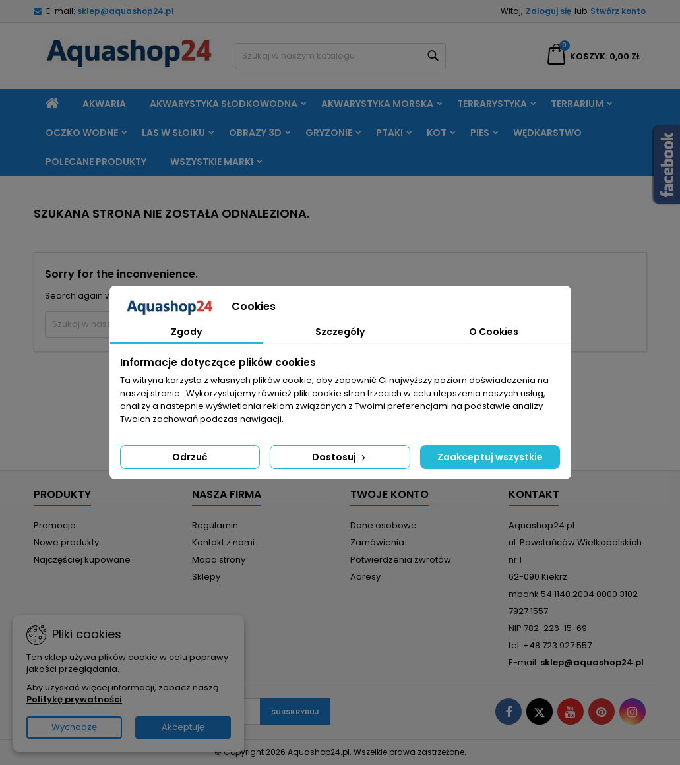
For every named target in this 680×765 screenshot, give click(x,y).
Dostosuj (340, 457)
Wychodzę (74, 727)
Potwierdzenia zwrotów (400, 559)
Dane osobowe (383, 525)
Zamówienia (377, 542)
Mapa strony (218, 559)
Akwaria (104, 103)
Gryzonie (328, 132)
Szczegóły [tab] (340, 331)
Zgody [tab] (186, 331)
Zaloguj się (548, 10)
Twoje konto (389, 494)
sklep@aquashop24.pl (125, 10)
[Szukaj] (340, 56)
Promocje (55, 525)
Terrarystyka (492, 103)
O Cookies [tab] (493, 331)
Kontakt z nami (223, 542)
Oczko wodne (82, 132)
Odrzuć (189, 457)
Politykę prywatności (74, 699)
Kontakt (534, 494)
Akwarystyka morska (377, 103)
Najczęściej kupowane (82, 559)
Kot (437, 132)
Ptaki (389, 132)
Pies (479, 132)
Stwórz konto (618, 10)
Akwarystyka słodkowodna (223, 103)
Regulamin (215, 525)
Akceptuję (183, 727)
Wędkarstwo (547, 132)
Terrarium (577, 103)
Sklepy (206, 576)
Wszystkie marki (211, 161)
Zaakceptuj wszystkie (490, 457)
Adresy (365, 576)
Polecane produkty (96, 161)
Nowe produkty (66, 542)
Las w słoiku (173, 132)
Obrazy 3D (255, 132)
